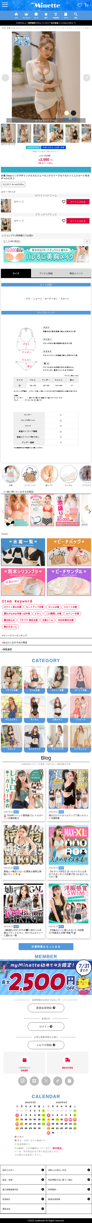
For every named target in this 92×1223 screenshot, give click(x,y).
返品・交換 (7, 1180)
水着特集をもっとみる (46, 946)
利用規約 (52, 1189)
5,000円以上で (24, 1063)
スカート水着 (70, 607)
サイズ (16, 273)
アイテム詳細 (46, 273)
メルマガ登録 (45, 1045)
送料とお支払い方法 (57, 1170)
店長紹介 (6, 1199)
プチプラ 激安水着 (28, 620)
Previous (5, 77)
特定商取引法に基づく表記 (60, 1180)
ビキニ (38, 613)
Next (86, 77)
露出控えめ (9, 620)
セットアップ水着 (34, 607)
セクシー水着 (72, 613)
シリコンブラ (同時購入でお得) (18, 235)
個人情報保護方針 (10, 1189)
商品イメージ (76, 273)
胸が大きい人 (10, 627)
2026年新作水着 (66, 620)
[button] (2, 512)
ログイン (46, 1026)
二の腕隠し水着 (53, 613)
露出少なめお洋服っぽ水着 (17, 613)
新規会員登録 (45, 1008)
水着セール (47, 620)
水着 (9, 28)
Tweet (4, 533)
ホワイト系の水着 (12, 607)
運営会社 (6, 1209)
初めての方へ (8, 1170)
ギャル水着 (53, 607)
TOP (4, 28)
